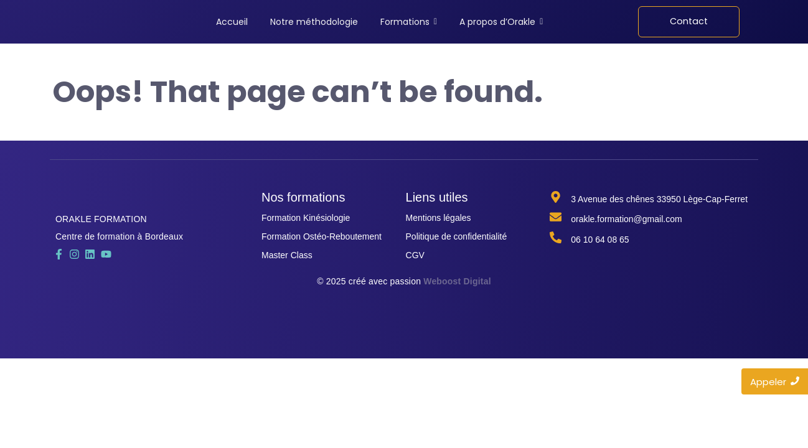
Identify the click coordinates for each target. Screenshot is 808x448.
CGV (415, 255)
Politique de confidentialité (456, 236)
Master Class (286, 255)
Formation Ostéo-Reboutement (321, 236)
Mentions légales (438, 218)
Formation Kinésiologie (305, 218)
